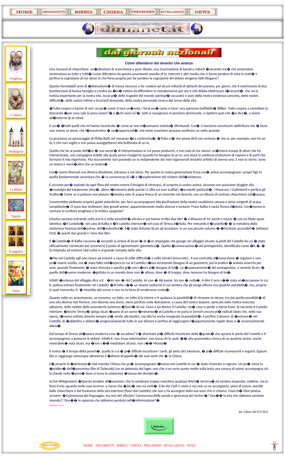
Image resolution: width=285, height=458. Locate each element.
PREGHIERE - (154, 445)
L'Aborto (16, 115)
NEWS (191, 445)
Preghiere (16, 78)
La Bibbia (16, 189)
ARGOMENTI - (105, 445)
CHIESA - (136, 445)
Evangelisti (16, 251)
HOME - (89, 445)
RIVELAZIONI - (175, 445)
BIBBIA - (123, 445)
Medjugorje (16, 151)
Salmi (16, 290)
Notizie (16, 216)
